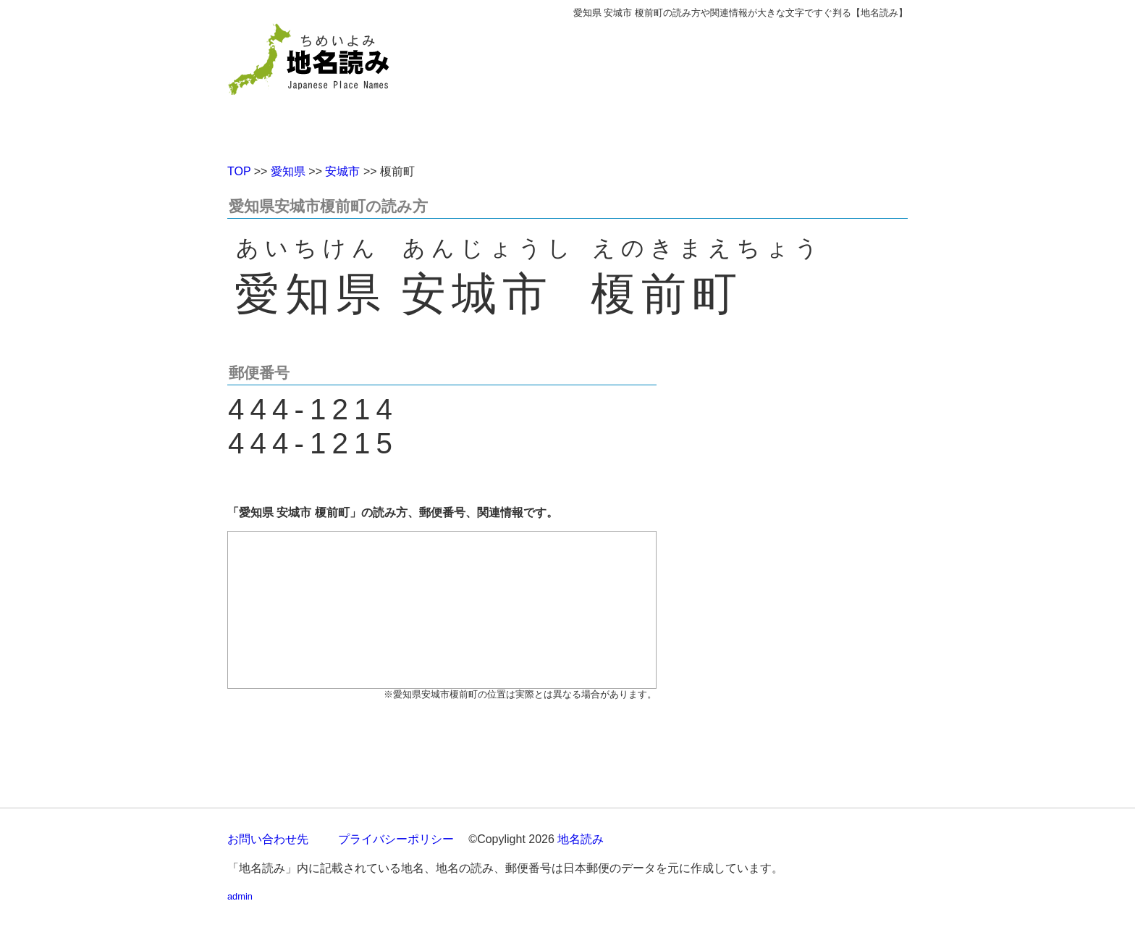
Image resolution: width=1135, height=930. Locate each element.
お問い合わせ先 (267, 839)
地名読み (580, 839)
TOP (238, 171)
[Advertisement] (672, 85)
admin (240, 896)
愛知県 (288, 171)
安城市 (342, 171)
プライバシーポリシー (396, 839)
